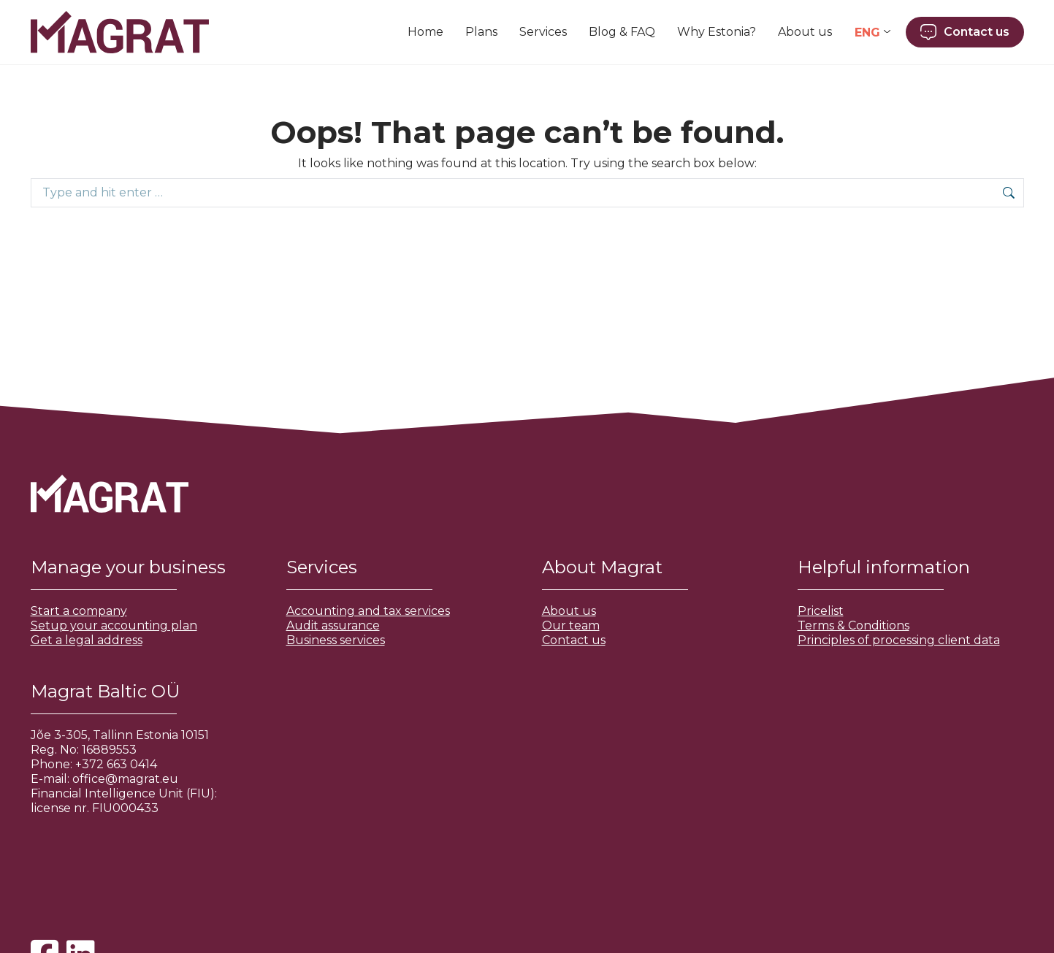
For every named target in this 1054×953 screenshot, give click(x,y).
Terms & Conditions (853, 625)
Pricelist (821, 611)
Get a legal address (86, 640)
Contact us (574, 640)
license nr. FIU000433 (95, 808)
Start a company (79, 611)
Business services (335, 640)
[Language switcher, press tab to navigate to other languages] (872, 32)
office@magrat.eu (125, 779)
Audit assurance (333, 625)
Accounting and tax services (368, 611)
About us (569, 611)
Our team (571, 625)
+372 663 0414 (116, 764)
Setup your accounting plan (114, 625)
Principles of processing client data (899, 640)
